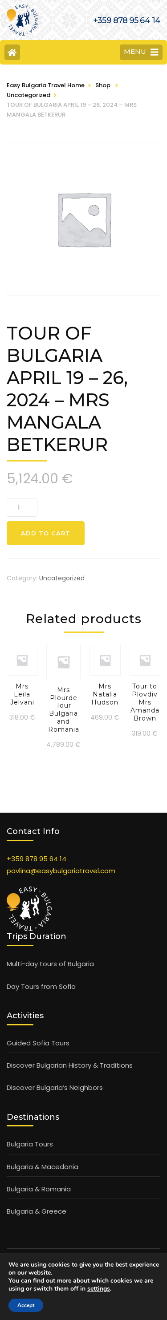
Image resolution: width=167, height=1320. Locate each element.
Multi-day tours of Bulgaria (50, 963)
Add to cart (45, 533)
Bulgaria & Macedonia (42, 1166)
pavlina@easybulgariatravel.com (61, 870)
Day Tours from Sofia (41, 986)
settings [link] (98, 1288)
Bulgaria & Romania (39, 1189)
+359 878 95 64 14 (36, 858)
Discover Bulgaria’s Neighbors (55, 1087)
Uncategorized (62, 578)
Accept (25, 1305)
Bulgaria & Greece (36, 1211)
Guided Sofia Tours (38, 1043)
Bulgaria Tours (30, 1144)
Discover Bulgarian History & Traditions (70, 1065)
